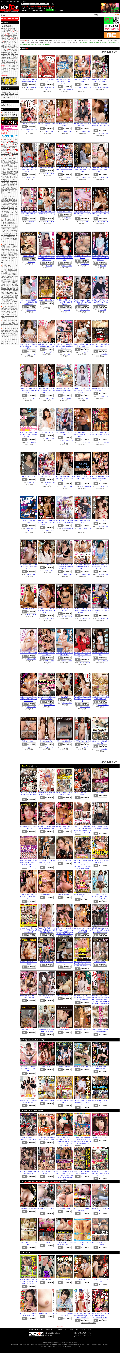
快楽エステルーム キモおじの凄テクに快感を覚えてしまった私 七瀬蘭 (82, 929)
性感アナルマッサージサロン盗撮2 (28, 1242)
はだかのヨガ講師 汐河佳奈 (28, 652)
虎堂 (12, 258)
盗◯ (12, 54)
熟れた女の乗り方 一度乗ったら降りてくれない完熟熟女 (64, 520)
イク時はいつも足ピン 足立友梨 (46, 79)
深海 (2, 228)
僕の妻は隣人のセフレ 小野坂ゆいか (64, 609)
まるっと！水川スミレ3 (46, 431)
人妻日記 (14, 281)
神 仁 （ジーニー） (9, 235)
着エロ (13, 68)
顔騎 (7, 95)
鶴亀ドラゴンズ (12, 251)
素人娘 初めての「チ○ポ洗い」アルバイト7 (100, 860)
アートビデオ (8, 192)
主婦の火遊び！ (100, 792)
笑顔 (6, 94)
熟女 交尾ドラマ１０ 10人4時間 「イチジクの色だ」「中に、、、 (28, 213)
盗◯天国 (10, 257)
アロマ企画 (5, 165)
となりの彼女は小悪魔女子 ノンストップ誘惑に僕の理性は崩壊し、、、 (29, 301)
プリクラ (11, 94)
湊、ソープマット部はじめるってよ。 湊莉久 (64, 1313)
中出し (13, 47)
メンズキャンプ (9, 316)
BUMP (10, 276)
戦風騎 (6, 233)
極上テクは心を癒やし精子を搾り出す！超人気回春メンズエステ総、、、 (100, 477)
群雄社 (12, 214)
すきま (7, 228)
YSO (9, 339)
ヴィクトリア (5, 171)
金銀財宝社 (4, 204)
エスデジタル (5, 174)
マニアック (11, 308)
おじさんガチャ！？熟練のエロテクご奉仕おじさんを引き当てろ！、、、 (100, 610)
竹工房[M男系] (13, 143)
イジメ (11, 92)
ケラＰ (8, 209)
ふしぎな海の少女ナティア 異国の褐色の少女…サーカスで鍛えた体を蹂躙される (82, 1314)
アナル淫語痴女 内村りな (64, 1207)
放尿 (14, 50)
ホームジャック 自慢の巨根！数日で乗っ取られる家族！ (28, 794)
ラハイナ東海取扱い (31, 87)
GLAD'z (11, 204)
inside (14, 192)
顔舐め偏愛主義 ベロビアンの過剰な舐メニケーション (46, 344)
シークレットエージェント (9, 226)
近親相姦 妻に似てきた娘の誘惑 (100, 653)
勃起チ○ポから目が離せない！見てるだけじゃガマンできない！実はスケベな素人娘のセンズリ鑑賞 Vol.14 (82, 1139)
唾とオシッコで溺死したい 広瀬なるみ (82, 79)
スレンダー (9, 66)
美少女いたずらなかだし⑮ (82, 1028)
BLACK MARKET (6, 289)
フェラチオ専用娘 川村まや (100, 1136)
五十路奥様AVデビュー (46, 740)
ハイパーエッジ (6, 271)
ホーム (3, 15)
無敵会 (3, 311)
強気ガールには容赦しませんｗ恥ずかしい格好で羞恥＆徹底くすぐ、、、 (28, 433)
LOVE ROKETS (6, 330)
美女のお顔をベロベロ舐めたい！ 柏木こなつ (28, 826)
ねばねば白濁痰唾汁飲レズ (64, 1028)
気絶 (9, 54)
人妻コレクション (9, 280)
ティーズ (8, 155)
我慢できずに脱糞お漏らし (64, 740)
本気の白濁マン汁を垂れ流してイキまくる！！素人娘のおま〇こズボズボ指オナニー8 (82, 963)
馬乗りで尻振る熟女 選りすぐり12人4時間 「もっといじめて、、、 (82, 213)
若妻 (12, 39)
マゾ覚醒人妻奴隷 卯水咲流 (82, 740)
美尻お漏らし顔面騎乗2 (64, 893)
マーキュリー (12, 306)
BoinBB (14, 274)
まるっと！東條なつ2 (46, 564)
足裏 (6, 41)
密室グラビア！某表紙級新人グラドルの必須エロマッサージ (100, 345)
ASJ (15, 173)
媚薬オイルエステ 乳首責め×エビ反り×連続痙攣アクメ (46, 826)
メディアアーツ (6, 312)
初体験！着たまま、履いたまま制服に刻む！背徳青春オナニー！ (64, 389)
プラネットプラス (49, 131)
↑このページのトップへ (88, 1323)
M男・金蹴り (10, 28)
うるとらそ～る (11, 170)
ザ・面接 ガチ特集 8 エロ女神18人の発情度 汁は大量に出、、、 (64, 169)
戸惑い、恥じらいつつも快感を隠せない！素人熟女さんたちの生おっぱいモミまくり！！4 (28, 862)
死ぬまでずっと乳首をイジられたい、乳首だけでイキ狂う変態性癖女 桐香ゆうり (46, 929)
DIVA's (6, 255)
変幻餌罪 (9, 300)
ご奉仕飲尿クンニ (82, 1278)
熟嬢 (10, 236)
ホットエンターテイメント (9, 300)
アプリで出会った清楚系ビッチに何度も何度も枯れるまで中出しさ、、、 (28, 169)
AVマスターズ (10, 182)
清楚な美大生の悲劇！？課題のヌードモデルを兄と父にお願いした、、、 (100, 566)
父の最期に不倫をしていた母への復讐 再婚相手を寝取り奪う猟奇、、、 (82, 610)
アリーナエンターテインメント (9, 162)
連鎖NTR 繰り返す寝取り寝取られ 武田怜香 (82, 344)
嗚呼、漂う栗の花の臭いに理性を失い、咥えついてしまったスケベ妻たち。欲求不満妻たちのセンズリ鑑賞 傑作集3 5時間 (64, 1174)
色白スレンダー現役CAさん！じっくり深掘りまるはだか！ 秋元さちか (100, 895)
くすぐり (4, 54)
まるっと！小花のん (100, 519)
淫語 (2, 46)
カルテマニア (12, 198)
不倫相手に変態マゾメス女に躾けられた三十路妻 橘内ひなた (28, 895)
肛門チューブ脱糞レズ (28, 740)
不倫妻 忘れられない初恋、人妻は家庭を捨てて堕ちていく (100, 124)
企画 (12, 57)
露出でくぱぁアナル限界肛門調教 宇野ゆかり (82, 1208)
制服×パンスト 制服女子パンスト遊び (100, 741)
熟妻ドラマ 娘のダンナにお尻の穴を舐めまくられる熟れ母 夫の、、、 (46, 257)
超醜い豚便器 (5, 249)
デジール (10, 254)
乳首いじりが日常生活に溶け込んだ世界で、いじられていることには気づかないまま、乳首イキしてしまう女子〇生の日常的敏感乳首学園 (82, 863)
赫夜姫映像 (4, 200)
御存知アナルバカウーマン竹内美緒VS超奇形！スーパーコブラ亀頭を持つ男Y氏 (100, 1314)
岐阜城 (10, 203)
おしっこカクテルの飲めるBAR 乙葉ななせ (100, 1066)
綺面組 (15, 203)
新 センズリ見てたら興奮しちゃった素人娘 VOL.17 (82, 1171)
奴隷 (3, 95)
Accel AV (10, 158)
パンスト (11, 41)
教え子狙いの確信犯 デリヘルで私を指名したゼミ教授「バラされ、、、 (28, 566)
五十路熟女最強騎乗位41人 (28, 608)
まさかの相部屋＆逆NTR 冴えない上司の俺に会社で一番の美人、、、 (64, 477)
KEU (5, 206)
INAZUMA (8, 166)
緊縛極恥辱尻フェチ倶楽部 (28, 1207)
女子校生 (6, 30)
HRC (11, 171)
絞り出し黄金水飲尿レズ (46, 299)
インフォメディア (6, 168)
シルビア (14, 227)
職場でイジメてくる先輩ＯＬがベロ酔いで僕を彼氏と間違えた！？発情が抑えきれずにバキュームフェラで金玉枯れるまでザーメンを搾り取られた (100, 1000)
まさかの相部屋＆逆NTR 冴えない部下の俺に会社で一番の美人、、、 (100, 213)
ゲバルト (11, 208)
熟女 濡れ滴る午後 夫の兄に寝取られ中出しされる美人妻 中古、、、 (100, 257)
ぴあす (15, 276)
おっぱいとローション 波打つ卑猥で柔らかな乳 (100, 697)
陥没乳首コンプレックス (46, 1312)
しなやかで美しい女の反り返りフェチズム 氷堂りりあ (46, 793)
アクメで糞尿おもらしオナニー (64, 962)
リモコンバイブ (10, 62)
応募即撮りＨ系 (11, 185)
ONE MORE (7, 341)
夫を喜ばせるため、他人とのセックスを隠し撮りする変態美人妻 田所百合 (82, 997)
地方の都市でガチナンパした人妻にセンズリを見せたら (28, 1137)
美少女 (3, 31)
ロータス (7, 336)
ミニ (16, 94)
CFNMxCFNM (5, 225)
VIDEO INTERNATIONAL (9, 140)
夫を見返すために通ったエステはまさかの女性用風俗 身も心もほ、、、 (82, 654)
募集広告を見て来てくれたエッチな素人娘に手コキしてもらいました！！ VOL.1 (28, 1280)
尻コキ (11, 36)
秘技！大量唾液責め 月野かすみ (82, 520)
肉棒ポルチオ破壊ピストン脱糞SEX (28, 962)
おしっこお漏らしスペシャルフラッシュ (100, 1100)
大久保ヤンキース (6, 187)
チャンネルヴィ (11, 247)
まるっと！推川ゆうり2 (28, 475)
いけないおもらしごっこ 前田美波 (64, 432)
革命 (14, 197)
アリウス (6, 162)
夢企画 (16, 324)
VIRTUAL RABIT (12, 270)
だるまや (9, 246)
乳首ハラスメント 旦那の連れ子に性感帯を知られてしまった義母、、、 (28, 345)
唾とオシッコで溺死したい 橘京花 (82, 793)
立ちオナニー (12, 44)
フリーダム (9, 290)
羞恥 (6, 63)
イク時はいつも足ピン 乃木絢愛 (28, 520)
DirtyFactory (11, 244)
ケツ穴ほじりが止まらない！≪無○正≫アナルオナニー (64, 1242)
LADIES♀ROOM (7, 333)
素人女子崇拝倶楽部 (9, 237)
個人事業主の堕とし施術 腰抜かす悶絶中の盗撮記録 (28, 79)
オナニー (11, 43)
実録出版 (10, 222)
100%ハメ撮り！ (6, 282)
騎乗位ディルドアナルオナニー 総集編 (100, 1242)
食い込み (9, 55)
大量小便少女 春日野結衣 (46, 1099)
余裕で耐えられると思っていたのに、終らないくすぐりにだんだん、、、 (64, 80)
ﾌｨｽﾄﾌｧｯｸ (7, 68)
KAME (10, 197)
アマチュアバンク (9, 180)
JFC (15, 224)
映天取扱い (10, 173)
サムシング (11, 219)
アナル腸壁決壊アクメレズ (64, 995)
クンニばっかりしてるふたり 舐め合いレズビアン (47, 697)
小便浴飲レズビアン (100, 961)
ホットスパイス (9, 297)
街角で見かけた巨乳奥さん (46, 167)
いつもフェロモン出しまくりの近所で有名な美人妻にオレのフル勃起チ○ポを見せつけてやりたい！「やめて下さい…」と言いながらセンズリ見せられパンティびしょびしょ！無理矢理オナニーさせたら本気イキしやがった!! (64, 1143)
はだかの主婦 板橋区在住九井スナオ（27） (64, 653)
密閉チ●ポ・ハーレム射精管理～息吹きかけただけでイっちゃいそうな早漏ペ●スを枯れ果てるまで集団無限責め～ (64, 930)
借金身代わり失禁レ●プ (46, 961)
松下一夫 (4, 308)
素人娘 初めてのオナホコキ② (82, 894)
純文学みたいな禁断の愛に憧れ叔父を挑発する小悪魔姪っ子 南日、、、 (100, 169)
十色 (10, 255)
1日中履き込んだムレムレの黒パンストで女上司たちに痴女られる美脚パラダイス (100, 929)
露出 (12, 60)
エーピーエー (8, 176)
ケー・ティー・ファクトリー (8, 211)
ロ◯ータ (9, 31)
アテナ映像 (7, 160)
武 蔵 (15, 309)
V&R (14, 289)
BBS (13, 282)
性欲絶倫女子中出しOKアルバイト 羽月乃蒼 (28, 996)
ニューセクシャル (7, 266)
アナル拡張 (46, 1241)
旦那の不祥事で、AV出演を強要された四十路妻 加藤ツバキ (64, 257)
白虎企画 (4, 150)
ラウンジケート (12, 328)
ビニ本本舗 (7, 278)
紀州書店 (7, 201)
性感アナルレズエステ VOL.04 (82, 1242)
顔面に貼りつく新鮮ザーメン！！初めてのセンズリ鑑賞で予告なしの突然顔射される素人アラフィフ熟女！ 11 (82, 828)
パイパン (7, 65)
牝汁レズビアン (46, 1065)
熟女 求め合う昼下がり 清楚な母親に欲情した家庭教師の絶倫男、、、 (28, 389)
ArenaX (15, 163)
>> (5, 97)
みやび (15, 311)
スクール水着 (9, 58)
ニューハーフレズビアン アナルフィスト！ (100, 1279)
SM (5, 50)
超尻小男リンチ (46, 1278)
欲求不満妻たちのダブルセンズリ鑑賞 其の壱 (28, 1171)
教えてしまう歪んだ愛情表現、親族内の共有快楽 (100, 1029)
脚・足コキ (4, 36)
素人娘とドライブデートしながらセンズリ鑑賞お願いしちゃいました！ (100, 1172)
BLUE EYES (8, 292)
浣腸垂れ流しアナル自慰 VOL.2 (46, 1208)
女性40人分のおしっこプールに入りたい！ (64, 1100)
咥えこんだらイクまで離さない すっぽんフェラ (28, 1313)
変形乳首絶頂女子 (28, 255)
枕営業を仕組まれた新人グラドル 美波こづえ (100, 388)
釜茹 (10, 200)
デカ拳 (10, 252)
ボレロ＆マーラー (12, 303)
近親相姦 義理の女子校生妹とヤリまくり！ (82, 123)
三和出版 (4, 222)
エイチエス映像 (9, 183)
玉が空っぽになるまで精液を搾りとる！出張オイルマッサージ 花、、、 (46, 521)
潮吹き (6, 43)
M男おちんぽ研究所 (64, 1065)
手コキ (15, 35)
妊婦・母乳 (7, 39)
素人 (15, 30)
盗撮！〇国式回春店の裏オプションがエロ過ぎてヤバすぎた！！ (100, 433)
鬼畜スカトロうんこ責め (28, 1028)
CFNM (3, 28)
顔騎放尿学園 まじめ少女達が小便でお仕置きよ (28, 1100)
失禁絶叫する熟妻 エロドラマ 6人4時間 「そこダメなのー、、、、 (100, 301)
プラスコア (13, 287)
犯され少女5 (64, 696)
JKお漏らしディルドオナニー (82, 1065)
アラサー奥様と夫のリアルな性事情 (64, 123)
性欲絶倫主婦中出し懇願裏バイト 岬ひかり (46, 653)
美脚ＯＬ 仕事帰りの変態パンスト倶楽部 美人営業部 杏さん (100, 827)
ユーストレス (10, 322)
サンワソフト (8, 144)
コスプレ (7, 57)
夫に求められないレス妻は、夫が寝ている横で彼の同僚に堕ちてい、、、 (82, 301)
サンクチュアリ (12, 220)
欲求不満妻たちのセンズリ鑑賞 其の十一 (46, 1171)
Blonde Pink (10, 293)
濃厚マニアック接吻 (28, 122)
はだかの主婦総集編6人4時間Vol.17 (46, 123)
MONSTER (12, 150)
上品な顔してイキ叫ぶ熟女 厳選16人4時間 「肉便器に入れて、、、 (64, 345)
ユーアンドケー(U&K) (9, 323)
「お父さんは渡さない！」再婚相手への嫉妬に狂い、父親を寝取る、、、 (82, 433)
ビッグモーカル (9, 279)
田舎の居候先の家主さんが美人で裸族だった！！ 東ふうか (46, 213)
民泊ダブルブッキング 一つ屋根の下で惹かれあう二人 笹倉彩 (83, 169)
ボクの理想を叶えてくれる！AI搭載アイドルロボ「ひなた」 (46, 861)
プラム (7, 287)
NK (9, 265)
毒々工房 (7, 258)
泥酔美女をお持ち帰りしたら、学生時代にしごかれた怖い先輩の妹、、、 (64, 566)
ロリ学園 (15, 332)
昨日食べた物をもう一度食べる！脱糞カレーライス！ (64, 793)
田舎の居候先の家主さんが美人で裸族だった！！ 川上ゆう (82, 698)
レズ (11, 49)
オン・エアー (9, 179)
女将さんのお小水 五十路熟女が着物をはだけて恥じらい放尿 (82, 1101)
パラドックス (12, 273)
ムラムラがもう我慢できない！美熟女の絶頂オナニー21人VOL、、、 (82, 566)
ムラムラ (9, 311)
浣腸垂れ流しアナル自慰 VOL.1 (100, 1208)
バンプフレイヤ (6, 274)
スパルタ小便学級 (64, 1278)
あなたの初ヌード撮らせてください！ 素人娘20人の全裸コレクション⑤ (28, 929)
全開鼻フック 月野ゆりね (46, 475)
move (11, 309)
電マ (15, 63)
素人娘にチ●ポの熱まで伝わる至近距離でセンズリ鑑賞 (46, 1137)
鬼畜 (3, 62)
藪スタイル (11, 320)
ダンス (11, 63)
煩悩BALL (4, 276)
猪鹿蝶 (14, 166)
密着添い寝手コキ (46, 893)
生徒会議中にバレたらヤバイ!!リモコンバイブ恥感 (46, 1029)
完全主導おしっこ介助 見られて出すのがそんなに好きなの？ (82, 477)
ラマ (13, 330)
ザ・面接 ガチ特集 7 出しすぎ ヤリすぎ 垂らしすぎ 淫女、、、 (64, 301)
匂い (6, 92)
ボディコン (7, 60)
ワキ (12, 65)
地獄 (11, 95)
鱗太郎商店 (8, 332)
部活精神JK (9, 284)
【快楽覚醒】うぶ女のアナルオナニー (82, 256)
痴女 (6, 38)
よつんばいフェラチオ (64, 859)
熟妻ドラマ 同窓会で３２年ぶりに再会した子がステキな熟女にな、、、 (82, 389)
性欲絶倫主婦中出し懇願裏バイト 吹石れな (64, 826)
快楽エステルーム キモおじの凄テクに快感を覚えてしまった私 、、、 (46, 610)
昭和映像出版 (9, 224)
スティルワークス (8, 239)
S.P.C (3, 193)
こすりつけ (8, 46)
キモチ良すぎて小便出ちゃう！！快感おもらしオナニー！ (28, 1067)
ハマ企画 (12, 149)
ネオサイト (14, 265)
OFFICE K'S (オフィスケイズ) (9, 188)
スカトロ (9, 50)
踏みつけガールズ (9, 285)
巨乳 (9, 47)
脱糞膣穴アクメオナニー (64, 211)
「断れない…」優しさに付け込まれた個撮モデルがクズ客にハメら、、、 (46, 389)
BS (2, 278)
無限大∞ (6, 309)
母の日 (14, 271)
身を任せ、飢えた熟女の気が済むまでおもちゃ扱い (100, 79)
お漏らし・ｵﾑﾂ (12, 52)
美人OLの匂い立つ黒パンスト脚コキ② (46, 996)
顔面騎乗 (4, 52)
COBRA (4, 152)
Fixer (8, 295)
